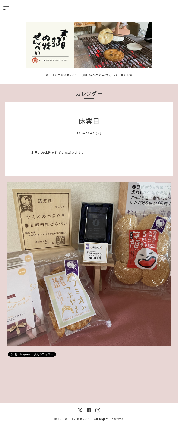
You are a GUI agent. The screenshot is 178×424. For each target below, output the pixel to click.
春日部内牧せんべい (78, 419)
